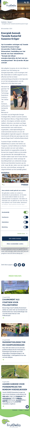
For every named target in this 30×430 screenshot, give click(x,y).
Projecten (14, 410)
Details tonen (21, 233)
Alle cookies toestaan (15, 238)
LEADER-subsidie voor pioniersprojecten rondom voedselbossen (14, 387)
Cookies (27, 410)
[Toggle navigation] (25, 2)
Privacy (21, 410)
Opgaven (19, 396)
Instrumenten (6, 398)
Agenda (4, 401)
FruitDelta (3, 22)
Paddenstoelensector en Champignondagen (13, 343)
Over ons (5, 396)
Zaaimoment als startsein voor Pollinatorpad (10, 302)
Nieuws (9, 22)
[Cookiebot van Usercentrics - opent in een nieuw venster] (21, 185)
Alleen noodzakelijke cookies (15, 243)
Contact (18, 401)
